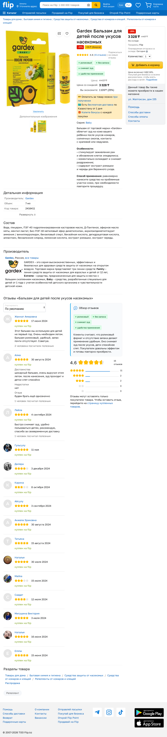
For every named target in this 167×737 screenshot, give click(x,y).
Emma (18, 650)
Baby (89, 122)
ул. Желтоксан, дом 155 (142, 99)
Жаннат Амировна (26, 316)
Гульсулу (20, 445)
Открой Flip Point (120, 12)
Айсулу (19, 501)
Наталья (20, 557)
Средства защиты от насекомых (71, 19)
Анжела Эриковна (26, 520)
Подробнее (151, 79)
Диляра (19, 463)
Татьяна (19, 538)
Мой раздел (108, 6)
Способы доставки (139, 112)
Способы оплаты (138, 116)
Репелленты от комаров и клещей (55, 678)
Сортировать (11, 305)
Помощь (8, 709)
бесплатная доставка (100, 104)
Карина (19, 482)
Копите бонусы (91, 112)
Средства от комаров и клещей (108, 19)
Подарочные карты (147, 12)
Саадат (19, 594)
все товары (32, 257)
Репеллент (12, 692)
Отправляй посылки (34, 12)
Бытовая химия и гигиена (37, 19)
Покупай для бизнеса (91, 12)
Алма (18, 355)
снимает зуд (87, 68)
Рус (128, 5)
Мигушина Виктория (27, 613)
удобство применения (92, 73)
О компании (42, 709)
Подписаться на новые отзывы (115, 55)
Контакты (134, 120)
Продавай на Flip (62, 12)
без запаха (103, 62)
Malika (18, 576)
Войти (106, 4)
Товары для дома (12, 19)
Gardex (29, 198)
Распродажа (12, 683)
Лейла (18, 410)
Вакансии (41, 717)
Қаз (121, 5)
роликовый (86, 62)
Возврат (8, 717)
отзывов (100, 55)
